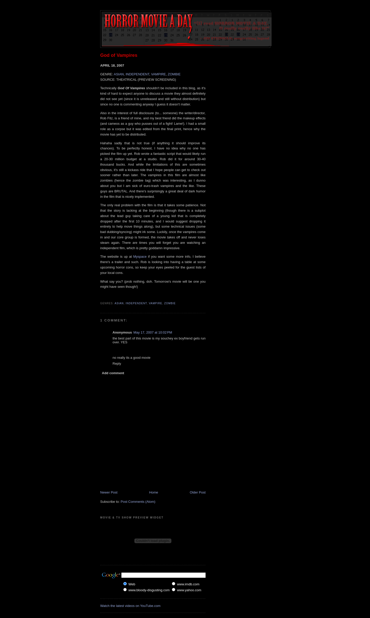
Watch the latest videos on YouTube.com (130, 606)
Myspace (140, 256)
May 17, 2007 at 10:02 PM (152, 332)
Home (153, 492)
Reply (117, 363)
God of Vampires (118, 55)
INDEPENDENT (137, 74)
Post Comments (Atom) (138, 502)
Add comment (113, 373)
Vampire (155, 303)
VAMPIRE (158, 74)
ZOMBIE (174, 74)
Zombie (170, 303)
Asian (119, 303)
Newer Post (108, 492)
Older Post (198, 492)
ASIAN (119, 74)
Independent (136, 303)
